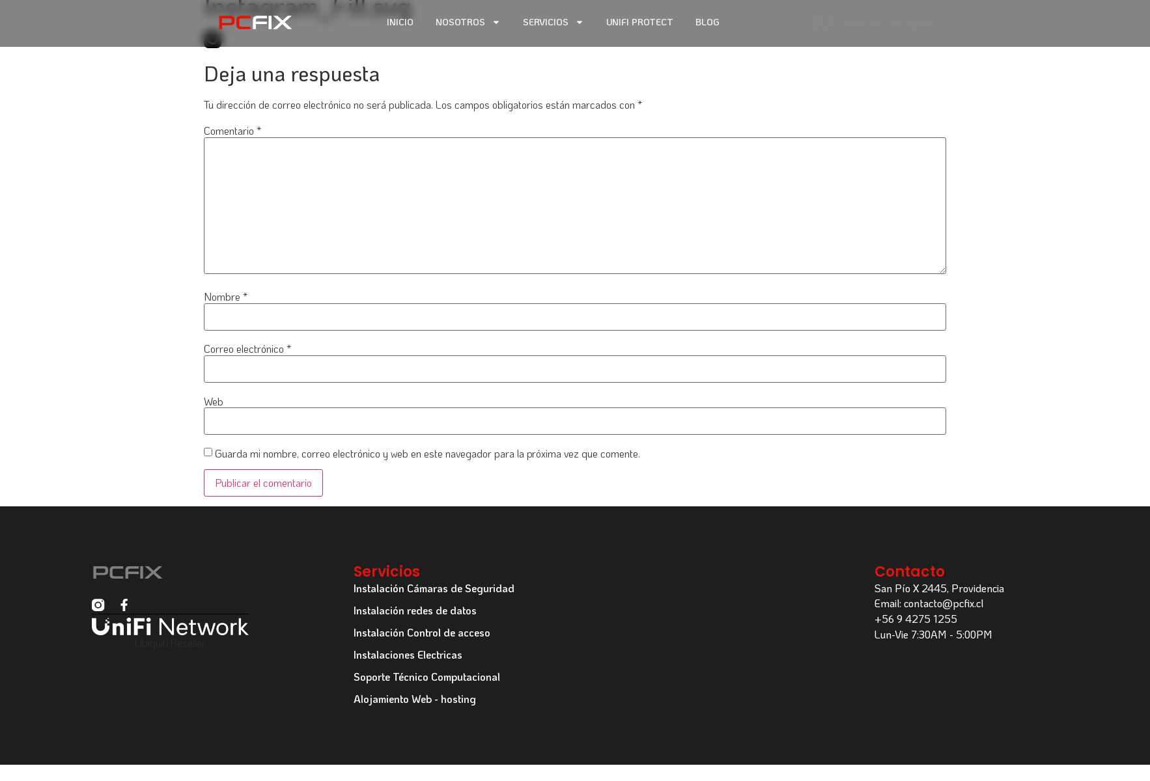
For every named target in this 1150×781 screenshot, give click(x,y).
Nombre (225, 297)
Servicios (553, 22)
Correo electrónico (247, 349)
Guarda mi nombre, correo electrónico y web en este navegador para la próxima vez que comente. (427, 453)
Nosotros (468, 22)
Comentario (232, 131)
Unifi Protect (639, 22)
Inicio (400, 22)
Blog (707, 22)
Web (213, 401)
